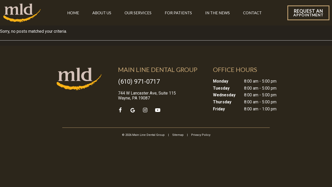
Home (73, 12)
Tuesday (221, 88)
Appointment (308, 12)
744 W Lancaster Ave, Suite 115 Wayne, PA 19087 (147, 96)
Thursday (222, 101)
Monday (220, 81)
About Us (101, 12)
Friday (219, 108)
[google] (132, 110)
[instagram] (145, 110)
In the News (217, 12)
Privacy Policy (200, 135)
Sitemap (178, 135)
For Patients (178, 12)
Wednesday (224, 94)
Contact (252, 12)
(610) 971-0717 (139, 81)
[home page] (22, 13)
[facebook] (120, 110)
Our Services (138, 12)
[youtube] (157, 110)
